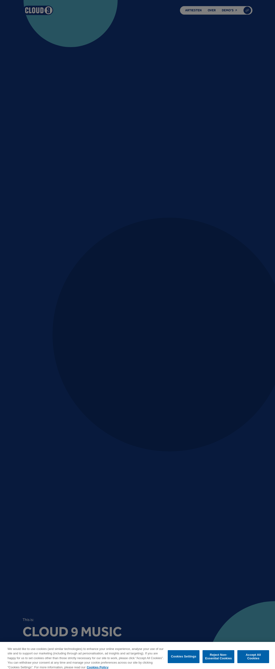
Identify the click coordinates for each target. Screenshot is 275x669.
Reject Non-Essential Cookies (218, 658)
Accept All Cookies (253, 658)
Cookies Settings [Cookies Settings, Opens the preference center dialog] (183, 658)
